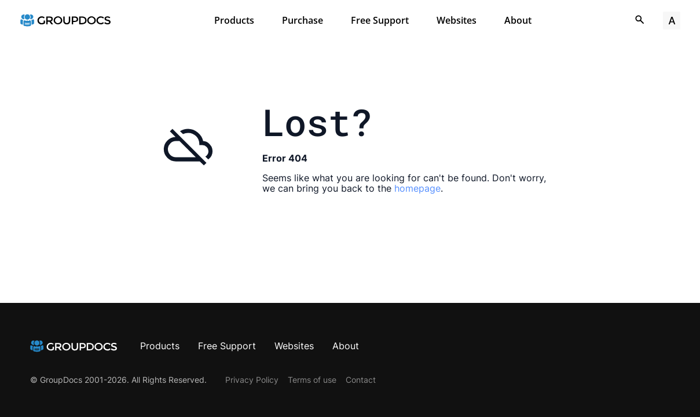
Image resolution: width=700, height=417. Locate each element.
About (518, 20)
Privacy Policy (251, 380)
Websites (457, 20)
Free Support (380, 20)
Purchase (302, 20)
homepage (417, 188)
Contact (361, 380)
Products (234, 20)
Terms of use (312, 380)
